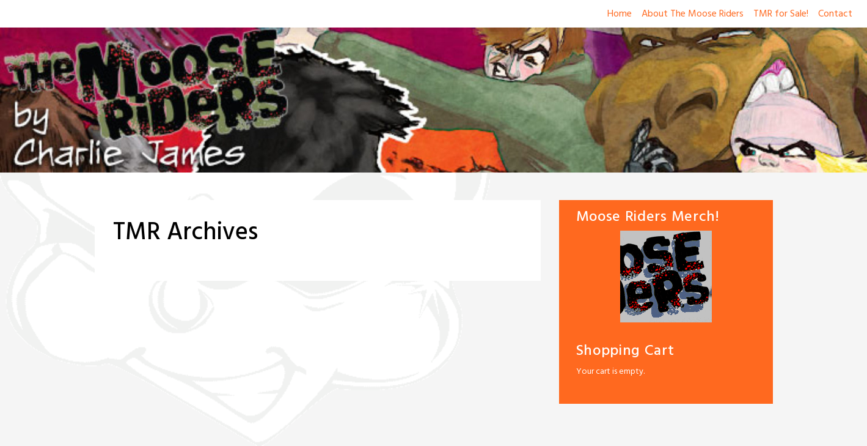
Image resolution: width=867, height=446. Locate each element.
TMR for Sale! (780, 14)
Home (619, 14)
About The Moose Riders (693, 14)
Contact (835, 14)
